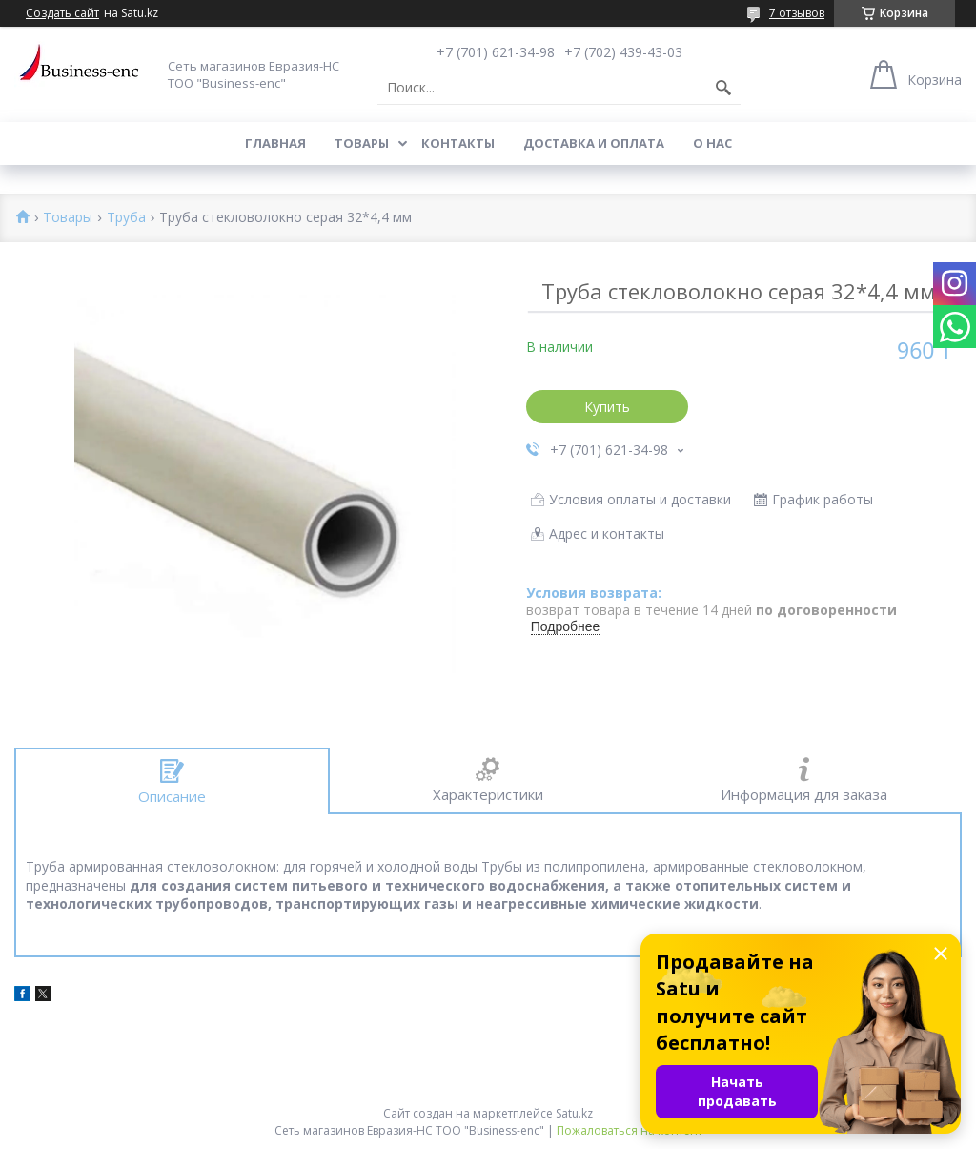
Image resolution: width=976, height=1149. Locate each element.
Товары (362, 143)
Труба (126, 218)
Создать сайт (62, 13)
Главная (275, 143)
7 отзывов (796, 13)
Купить (607, 407)
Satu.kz (574, 1113)
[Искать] (723, 88)
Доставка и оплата (593, 143)
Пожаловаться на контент (629, 1130)
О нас (712, 143)
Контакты (458, 143)
